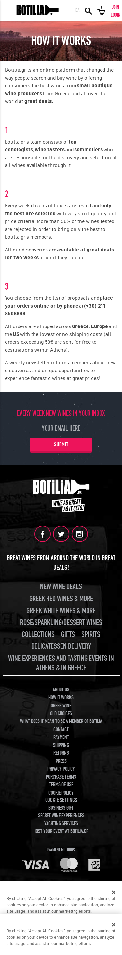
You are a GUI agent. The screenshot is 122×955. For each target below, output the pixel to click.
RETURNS (61, 753)
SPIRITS (90, 634)
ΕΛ (77, 10)
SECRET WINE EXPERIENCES (61, 815)
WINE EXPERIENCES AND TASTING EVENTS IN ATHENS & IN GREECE (61, 663)
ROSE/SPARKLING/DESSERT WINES (61, 622)
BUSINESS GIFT (61, 808)
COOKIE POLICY (61, 793)
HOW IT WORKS (61, 697)
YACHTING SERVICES (61, 823)
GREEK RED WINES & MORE (61, 598)
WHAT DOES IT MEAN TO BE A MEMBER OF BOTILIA (61, 721)
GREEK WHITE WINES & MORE (61, 610)
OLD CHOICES (61, 713)
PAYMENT (61, 737)
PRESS (61, 761)
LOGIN (115, 15)
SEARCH (88, 10)
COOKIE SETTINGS (61, 800)
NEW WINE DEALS (61, 586)
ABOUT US (61, 690)
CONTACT (61, 729)
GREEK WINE (61, 706)
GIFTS (68, 634)
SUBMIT (61, 444)
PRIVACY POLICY (61, 769)
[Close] (113, 892)
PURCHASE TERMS (61, 777)
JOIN (115, 7)
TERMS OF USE (61, 784)
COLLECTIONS (38, 634)
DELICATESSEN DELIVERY (61, 646)
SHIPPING (61, 745)
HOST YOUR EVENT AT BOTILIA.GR (61, 831)
